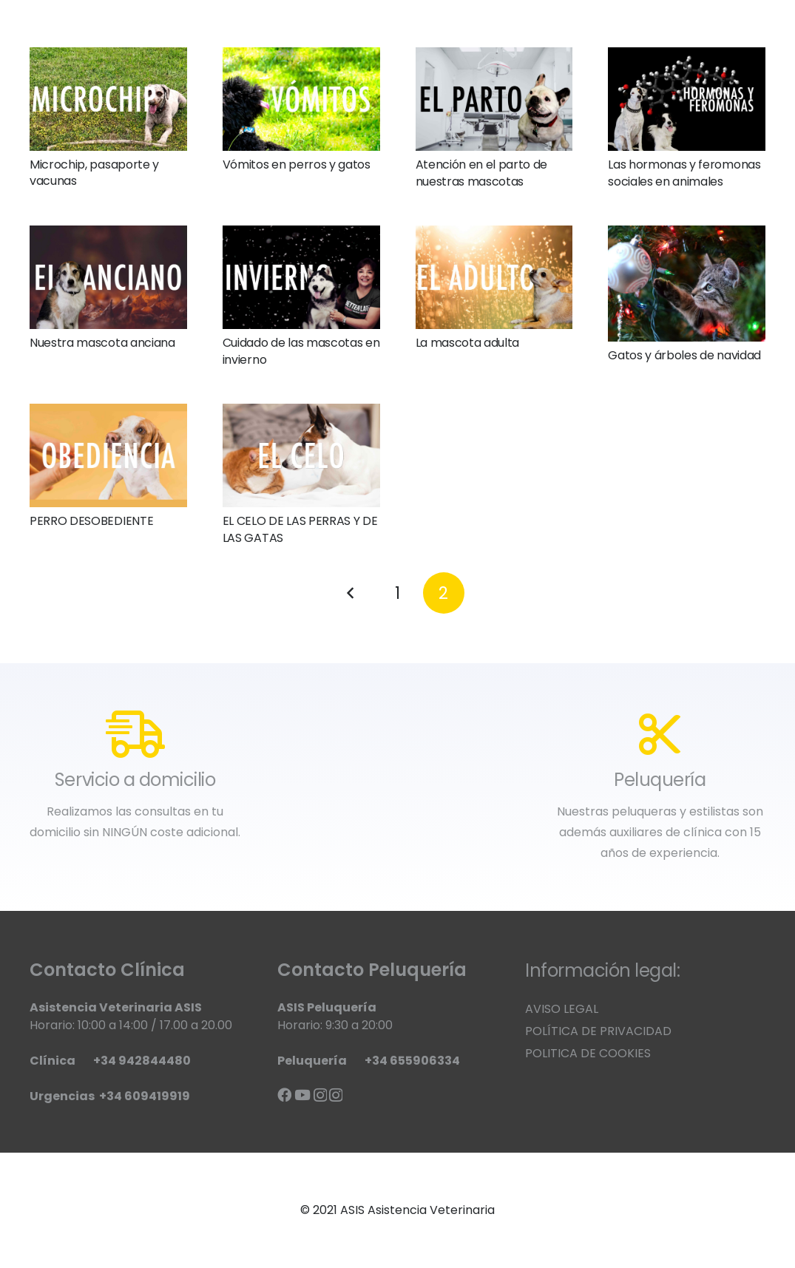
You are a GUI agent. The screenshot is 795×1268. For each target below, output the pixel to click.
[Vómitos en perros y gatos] (301, 99)
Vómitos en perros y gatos (297, 164)
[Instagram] (320, 1095)
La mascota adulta (468, 342)
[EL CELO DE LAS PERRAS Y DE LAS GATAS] (301, 455)
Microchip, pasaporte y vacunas (94, 172)
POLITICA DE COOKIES (588, 1053)
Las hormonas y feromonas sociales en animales (684, 172)
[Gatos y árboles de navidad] (686, 284)
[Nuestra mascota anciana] (108, 277)
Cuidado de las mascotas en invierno (301, 350)
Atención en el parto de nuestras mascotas (482, 172)
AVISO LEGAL (561, 1008)
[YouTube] (302, 1095)
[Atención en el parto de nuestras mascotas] (494, 99)
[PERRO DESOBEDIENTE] (108, 455)
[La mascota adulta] (494, 277)
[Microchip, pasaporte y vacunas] (108, 99)
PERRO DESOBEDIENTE (91, 520)
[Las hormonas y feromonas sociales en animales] (686, 99)
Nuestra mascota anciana (102, 342)
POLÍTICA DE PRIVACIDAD (598, 1031)
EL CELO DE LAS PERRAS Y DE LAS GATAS (300, 529)
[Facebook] (284, 1095)
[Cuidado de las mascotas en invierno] (301, 277)
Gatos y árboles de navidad (684, 355)
